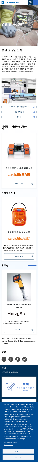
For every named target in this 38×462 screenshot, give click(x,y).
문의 (26, 384)
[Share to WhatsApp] (24, 359)
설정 (30, 4)
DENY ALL (18, 451)
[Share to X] (17, 359)
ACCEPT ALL (18, 457)
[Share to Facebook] (10, 359)
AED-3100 (19, 256)
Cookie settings (8, 445)
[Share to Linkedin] (4, 359)
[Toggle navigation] (35, 2)
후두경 (19, 117)
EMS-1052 (19, 184)
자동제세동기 (19, 112)
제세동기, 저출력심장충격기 (19, 107)
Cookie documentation (10, 442)
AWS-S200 (19, 329)
